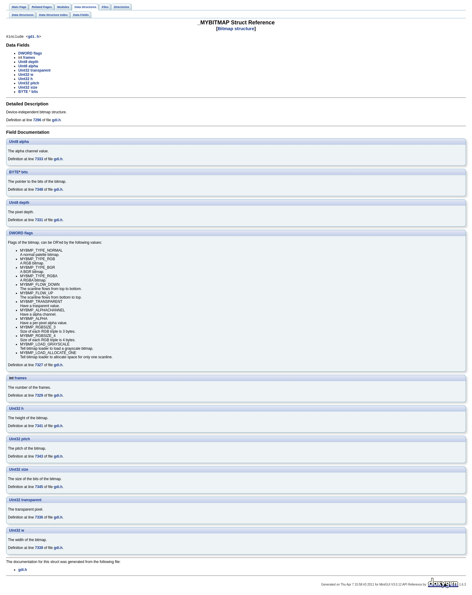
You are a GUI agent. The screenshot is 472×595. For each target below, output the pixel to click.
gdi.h (33, 37)
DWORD (25, 54)
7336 (39, 518)
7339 (39, 549)
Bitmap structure (236, 28)
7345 (39, 488)
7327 (39, 366)
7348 (39, 190)
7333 (39, 160)
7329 (39, 396)
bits (34, 92)
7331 (39, 221)
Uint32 (24, 71)
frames (29, 58)
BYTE (23, 92)
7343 (39, 457)
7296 (37, 121)
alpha (33, 67)
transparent (40, 71)
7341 (39, 427)
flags (37, 54)
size (33, 88)
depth (33, 63)
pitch (34, 84)
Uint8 (22, 63)
